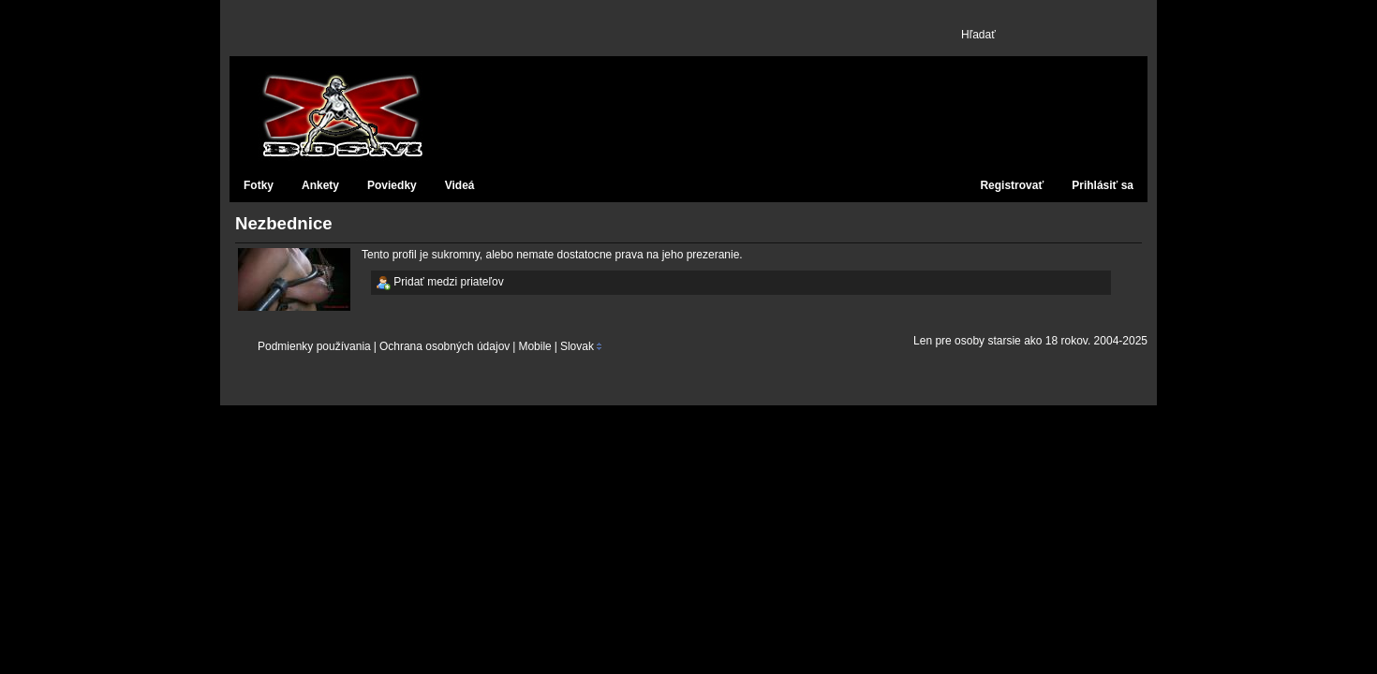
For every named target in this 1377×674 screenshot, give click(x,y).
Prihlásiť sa (1102, 185)
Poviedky (392, 185)
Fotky (259, 185)
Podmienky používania (314, 346)
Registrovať (1012, 185)
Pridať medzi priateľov (440, 282)
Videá (460, 185)
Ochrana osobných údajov (444, 346)
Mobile (534, 346)
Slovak (576, 346)
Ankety (320, 185)
